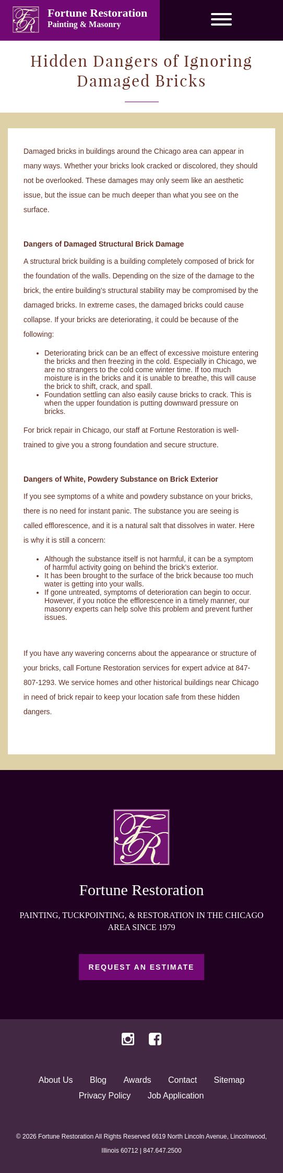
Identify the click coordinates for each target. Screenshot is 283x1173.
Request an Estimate (142, 967)
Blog (98, 1080)
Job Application (176, 1095)
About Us (56, 1080)
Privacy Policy (105, 1095)
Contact (182, 1080)
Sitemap (229, 1080)
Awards (137, 1080)
